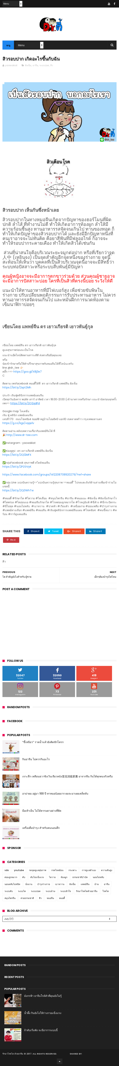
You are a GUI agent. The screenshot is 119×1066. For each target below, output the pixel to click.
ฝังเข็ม (28, 65)
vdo (7, 870)
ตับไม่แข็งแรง (37, 877)
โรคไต (105, 891)
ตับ (23, 877)
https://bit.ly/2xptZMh (16, 387)
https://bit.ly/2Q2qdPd (25, 403)
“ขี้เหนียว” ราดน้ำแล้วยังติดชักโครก (43, 742)
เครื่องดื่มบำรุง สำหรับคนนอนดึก (41, 828)
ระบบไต (22, 891)
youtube (19, 870)
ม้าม (96, 884)
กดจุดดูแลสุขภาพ (37, 870)
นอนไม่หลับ (98, 877)
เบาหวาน (59, 884)
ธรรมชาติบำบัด (80, 877)
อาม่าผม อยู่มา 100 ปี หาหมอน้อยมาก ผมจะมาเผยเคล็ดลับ (55, 793)
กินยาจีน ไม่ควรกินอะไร (36, 759)
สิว (51, 65)
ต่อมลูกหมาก (11, 877)
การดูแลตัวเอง (89, 870)
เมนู (8, 45)
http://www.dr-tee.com (22, 435)
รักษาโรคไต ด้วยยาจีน (12, 1053)
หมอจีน (50, 898)
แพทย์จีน (85, 884)
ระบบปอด (44, 65)
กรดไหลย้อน (57, 870)
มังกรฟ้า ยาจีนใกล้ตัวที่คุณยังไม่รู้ (43, 996)
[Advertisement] (59, 624)
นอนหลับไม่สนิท (12, 884)
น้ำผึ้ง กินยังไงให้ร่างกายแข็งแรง (42, 1013)
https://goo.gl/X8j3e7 (27, 371)
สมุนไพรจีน (10, 898)
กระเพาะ (72, 870)
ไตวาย (52, 877)
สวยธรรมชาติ (27, 898)
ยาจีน (35, 65)
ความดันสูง (106, 870)
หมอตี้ (62, 898)
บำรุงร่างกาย (43, 884)
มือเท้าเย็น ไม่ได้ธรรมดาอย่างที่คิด (41, 811)
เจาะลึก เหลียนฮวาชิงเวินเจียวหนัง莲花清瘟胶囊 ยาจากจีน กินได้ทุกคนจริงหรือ (67, 776)
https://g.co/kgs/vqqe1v (18, 423)
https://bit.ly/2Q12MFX (16, 455)
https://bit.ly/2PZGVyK (16, 467)
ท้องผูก (64, 877)
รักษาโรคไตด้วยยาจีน (86, 891)
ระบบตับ (9, 891)
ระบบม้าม (50, 891)
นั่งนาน (28, 884)
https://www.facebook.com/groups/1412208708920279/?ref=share (46, 474)
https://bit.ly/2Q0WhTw (18, 490)
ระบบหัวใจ (65, 891)
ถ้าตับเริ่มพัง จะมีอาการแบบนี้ (41, 1030)
